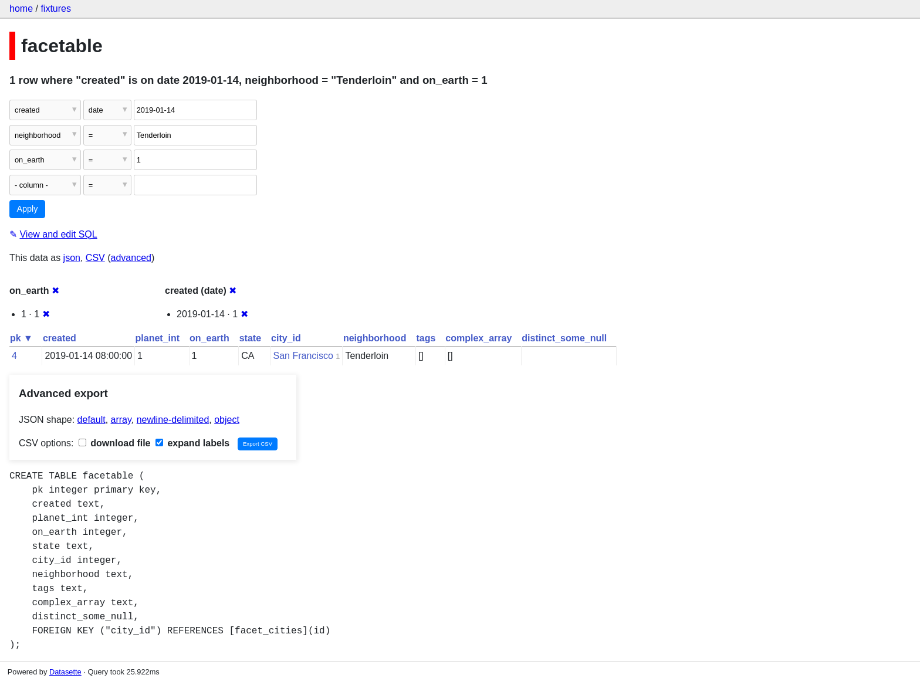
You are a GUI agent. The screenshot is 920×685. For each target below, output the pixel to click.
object (226, 420)
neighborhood (375, 338)
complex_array (478, 338)
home (21, 8)
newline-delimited (173, 420)
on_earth (209, 338)
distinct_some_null (564, 338)
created (59, 338)
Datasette (65, 671)
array (121, 420)
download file (115, 443)
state (250, 338)
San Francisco (303, 356)
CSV (95, 258)
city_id (286, 338)
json (71, 258)
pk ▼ (21, 338)
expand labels (192, 443)
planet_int (158, 338)
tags (425, 338)
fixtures (55, 8)
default (91, 420)
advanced (131, 258)
